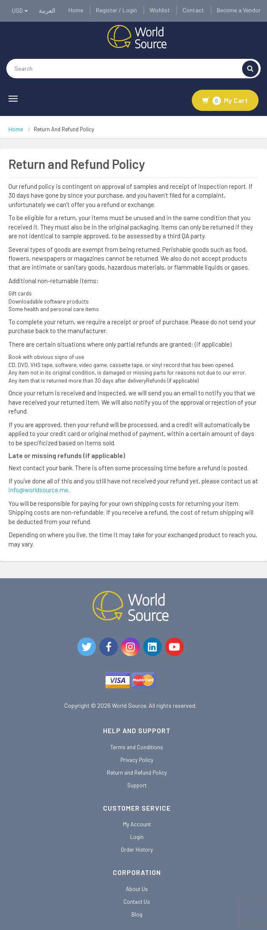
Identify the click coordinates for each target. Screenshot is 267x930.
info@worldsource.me (38, 490)
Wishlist (160, 10)
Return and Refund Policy (137, 772)
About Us (137, 889)
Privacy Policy (136, 759)
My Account (137, 824)
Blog (136, 914)
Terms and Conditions (136, 747)
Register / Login (116, 10)
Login (137, 836)
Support (137, 785)
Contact (193, 10)
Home (75, 10)
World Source (129, 705)
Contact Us (136, 901)
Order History (137, 849)
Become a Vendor (239, 10)
